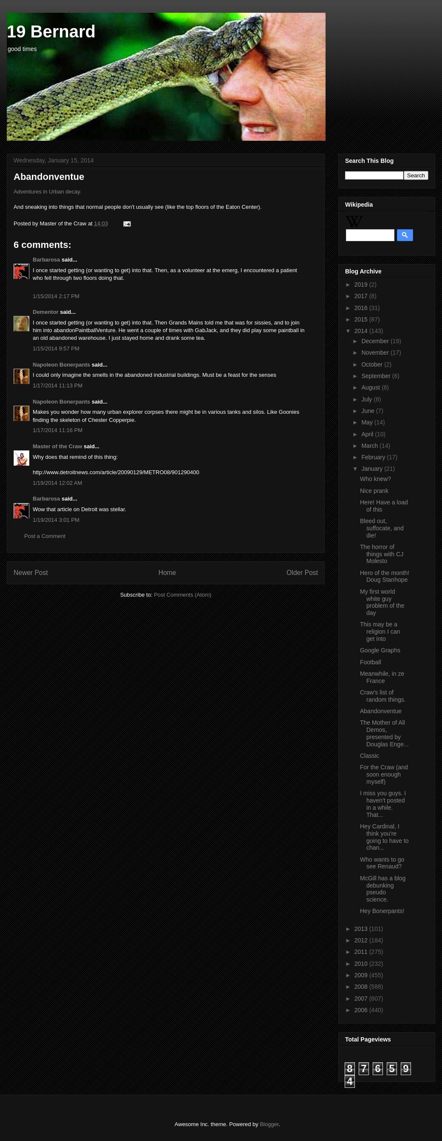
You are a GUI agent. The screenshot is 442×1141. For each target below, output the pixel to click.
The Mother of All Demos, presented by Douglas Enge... (384, 733)
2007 (361, 998)
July (367, 399)
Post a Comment (44, 536)
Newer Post (31, 572)
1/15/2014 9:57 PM (56, 348)
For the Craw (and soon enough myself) (384, 774)
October (372, 364)
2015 (361, 319)
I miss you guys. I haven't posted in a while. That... (383, 804)
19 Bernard (51, 31)
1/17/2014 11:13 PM (57, 385)
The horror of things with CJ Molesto (381, 554)
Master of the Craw (57, 446)
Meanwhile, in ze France (382, 677)
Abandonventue (381, 711)
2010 (361, 963)
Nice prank (374, 490)
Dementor (46, 312)
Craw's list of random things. (383, 696)
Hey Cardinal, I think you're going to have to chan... (384, 837)
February (374, 457)
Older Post (302, 572)
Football (370, 662)
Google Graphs (380, 650)
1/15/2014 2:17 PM (56, 296)
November (375, 352)
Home (167, 572)
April (368, 434)
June (368, 410)
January (372, 468)
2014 (361, 330)
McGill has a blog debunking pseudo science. (382, 889)
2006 (361, 1010)
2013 (361, 928)
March (370, 445)
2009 (361, 975)
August (371, 387)
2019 (361, 284)
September (376, 376)
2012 (361, 940)
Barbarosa (46, 259)
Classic (369, 755)
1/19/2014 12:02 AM (57, 483)
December (375, 341)
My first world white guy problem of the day (382, 602)
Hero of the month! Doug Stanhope (384, 576)
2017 (361, 296)
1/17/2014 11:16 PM (57, 430)
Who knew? (375, 478)
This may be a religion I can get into (380, 631)
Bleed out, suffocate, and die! (382, 528)
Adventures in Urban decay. (47, 191)
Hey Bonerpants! (382, 911)
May (367, 422)
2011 (361, 951)
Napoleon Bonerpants (61, 364)
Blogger (269, 1124)
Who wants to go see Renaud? (382, 863)
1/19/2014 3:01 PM (56, 520)
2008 (361, 986)
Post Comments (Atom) (182, 595)
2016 (361, 307)
